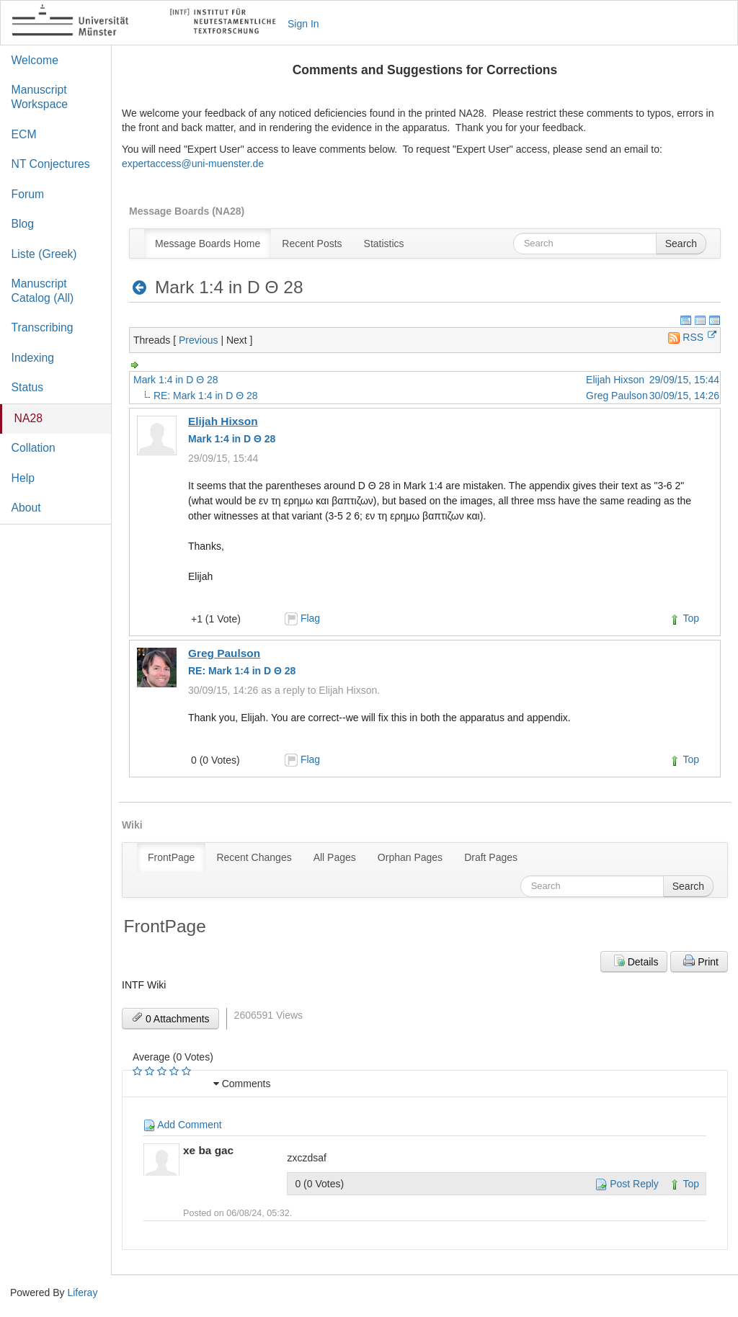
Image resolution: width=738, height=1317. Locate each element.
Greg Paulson (617, 395)
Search (681, 243)
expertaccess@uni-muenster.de (193, 163)
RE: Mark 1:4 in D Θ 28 (206, 395)
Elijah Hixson (615, 379)
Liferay (82, 1292)
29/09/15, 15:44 (684, 379)
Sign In (303, 24)
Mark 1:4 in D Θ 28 (175, 379)
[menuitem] (207, 243)
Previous (198, 340)
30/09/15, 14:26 (684, 395)
